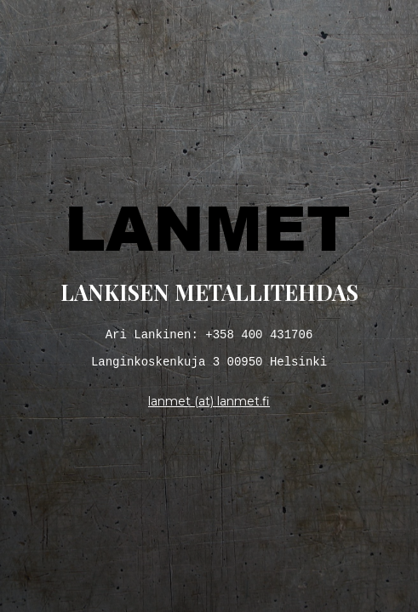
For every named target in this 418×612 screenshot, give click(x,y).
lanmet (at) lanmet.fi (209, 405)
